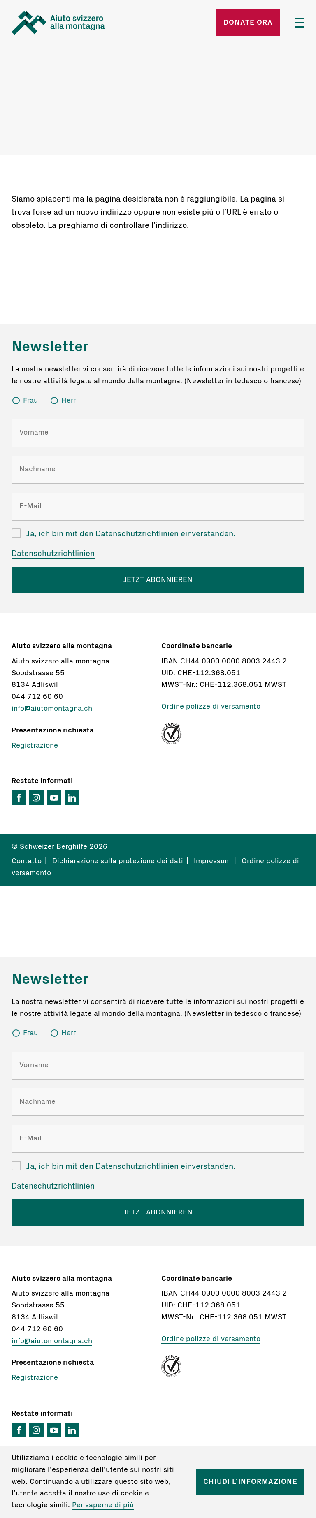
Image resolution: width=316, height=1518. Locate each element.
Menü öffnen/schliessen (299, 22)
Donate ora (248, 22)
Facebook (19, 797)
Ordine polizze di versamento (210, 706)
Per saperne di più (103, 1505)
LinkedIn (72, 797)
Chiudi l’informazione (250, 1482)
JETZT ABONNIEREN (158, 580)
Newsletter (50, 346)
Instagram (36, 797)
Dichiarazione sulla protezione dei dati (117, 861)
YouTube (54, 797)
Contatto (27, 861)
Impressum (212, 861)
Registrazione (35, 745)
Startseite (58, 22)
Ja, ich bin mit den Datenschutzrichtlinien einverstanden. (130, 534)
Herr (68, 400)
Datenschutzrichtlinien (53, 553)
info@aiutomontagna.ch (52, 708)
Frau (30, 400)
